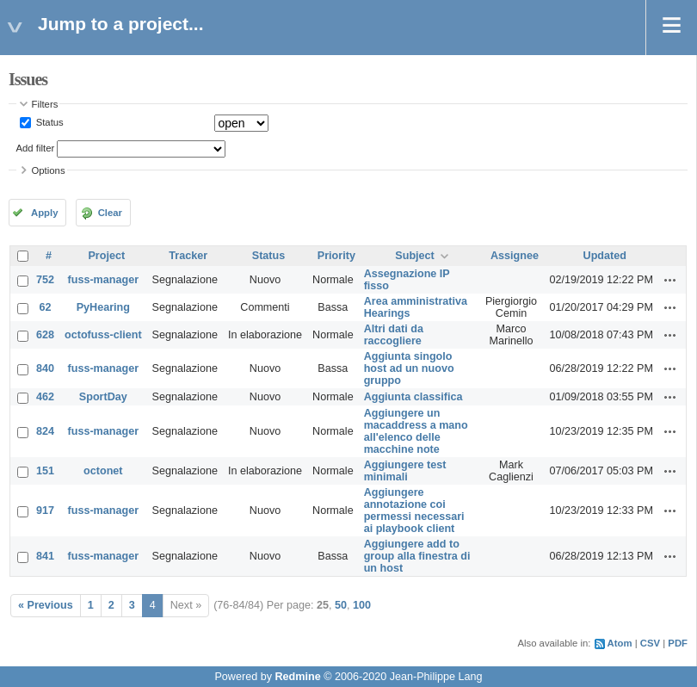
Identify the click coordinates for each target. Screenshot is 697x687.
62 (46, 307)
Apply (44, 212)
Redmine (297, 677)
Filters (45, 104)
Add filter (35, 148)
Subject (415, 256)
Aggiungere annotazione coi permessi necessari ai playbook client (414, 510)
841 (45, 556)
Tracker (188, 256)
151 (45, 471)
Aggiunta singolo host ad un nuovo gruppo (409, 368)
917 (45, 510)
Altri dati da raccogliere (393, 335)
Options (48, 170)
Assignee (514, 256)
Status (49, 122)
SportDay (103, 397)
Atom (620, 643)
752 (45, 280)
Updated (604, 256)
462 (45, 397)
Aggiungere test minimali (405, 471)
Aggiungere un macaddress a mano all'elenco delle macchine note (416, 431)
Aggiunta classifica (413, 397)
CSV (650, 643)
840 (45, 368)
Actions (670, 280)
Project (106, 256)
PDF (678, 643)
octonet (102, 471)
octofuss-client (103, 335)
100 (362, 605)
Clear (110, 212)
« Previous (45, 605)
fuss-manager (103, 280)
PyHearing (103, 307)
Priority (336, 256)
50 (341, 605)
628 (45, 335)
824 (45, 431)
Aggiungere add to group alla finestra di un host (417, 556)
